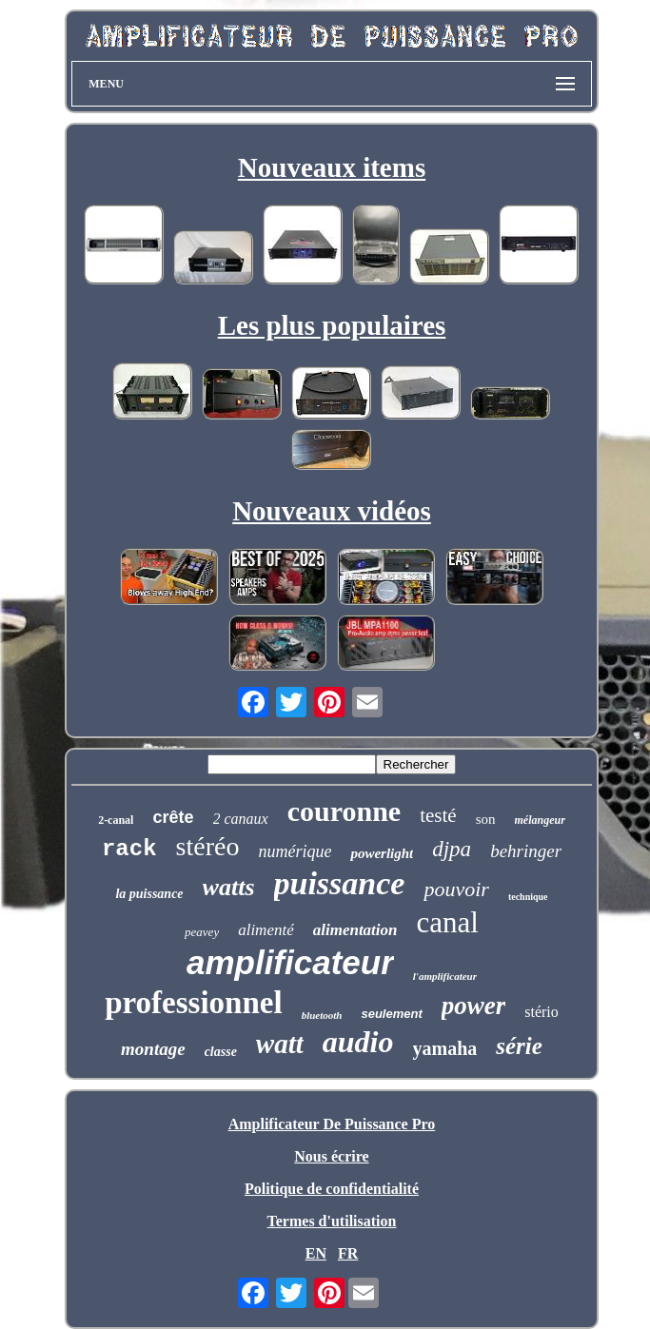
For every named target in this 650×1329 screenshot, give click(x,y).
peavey (202, 932)
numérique (294, 851)
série (519, 1046)
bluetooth (322, 1015)
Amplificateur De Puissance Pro (332, 1124)
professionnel (193, 1003)
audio (358, 1042)
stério (541, 1012)
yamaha (445, 1048)
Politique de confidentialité (332, 1189)
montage (153, 1049)
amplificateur (290, 962)
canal (448, 922)
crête (172, 817)
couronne (344, 811)
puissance (339, 883)
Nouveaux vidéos (331, 511)
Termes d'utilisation (332, 1221)
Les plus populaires (332, 325)
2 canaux (240, 819)
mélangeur (540, 820)
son (486, 819)
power (474, 1005)
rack (129, 849)
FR (348, 1253)
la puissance (149, 894)
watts (229, 887)
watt (280, 1043)
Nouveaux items (331, 167)
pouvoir (455, 889)
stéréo (208, 846)
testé (438, 815)
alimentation (355, 930)
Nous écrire (331, 1156)
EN (315, 1253)
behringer (525, 851)
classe (221, 1052)
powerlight (381, 853)
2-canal (115, 820)
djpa (451, 849)
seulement (391, 1014)
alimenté (266, 930)
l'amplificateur (445, 976)
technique (528, 896)
